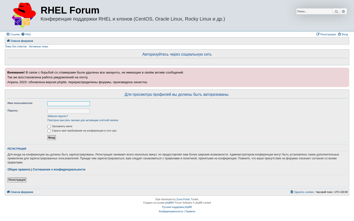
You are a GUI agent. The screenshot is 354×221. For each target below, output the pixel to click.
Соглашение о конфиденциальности (59, 169)
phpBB (169, 202)
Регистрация (16, 180)
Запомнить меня (59, 126)
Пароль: (12, 110)
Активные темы (38, 46)
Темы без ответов (16, 46)
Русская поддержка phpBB (177, 207)
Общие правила (18, 169)
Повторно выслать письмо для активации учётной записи (82, 120)
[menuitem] (26, 34)
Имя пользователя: (20, 103)
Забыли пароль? (57, 116)
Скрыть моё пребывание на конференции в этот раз (81, 130)
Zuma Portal (182, 199)
